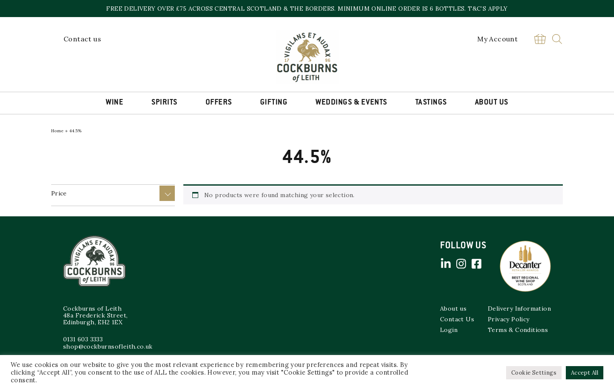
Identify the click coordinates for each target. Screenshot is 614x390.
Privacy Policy (509, 319)
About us (453, 308)
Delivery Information (519, 308)
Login (449, 330)
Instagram (460, 263)
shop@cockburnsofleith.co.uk (108, 346)
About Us (491, 103)
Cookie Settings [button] (533, 372)
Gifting (274, 103)
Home (57, 131)
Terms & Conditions (518, 330)
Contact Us (457, 319)
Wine (114, 103)
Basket (539, 39)
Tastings (431, 103)
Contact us (82, 39)
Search (557, 39)
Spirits (164, 103)
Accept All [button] (584, 372)
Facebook (476, 263)
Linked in (445, 263)
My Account (497, 39)
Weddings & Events (351, 103)
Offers (219, 103)
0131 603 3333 (83, 339)
